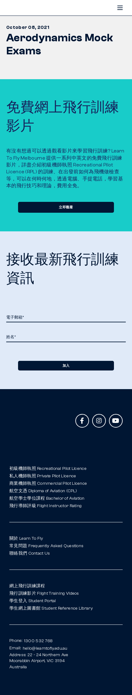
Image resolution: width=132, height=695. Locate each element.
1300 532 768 (38, 640)
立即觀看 (66, 207)
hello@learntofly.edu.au (45, 648)
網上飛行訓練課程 (27, 586)
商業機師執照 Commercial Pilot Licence (48, 483)
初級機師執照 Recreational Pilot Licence (48, 468)
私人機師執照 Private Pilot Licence (42, 476)
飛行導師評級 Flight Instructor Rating (45, 505)
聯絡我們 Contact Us (29, 553)
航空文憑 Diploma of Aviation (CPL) (43, 490)
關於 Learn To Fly (26, 538)
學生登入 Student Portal (32, 600)
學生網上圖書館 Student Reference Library (51, 608)
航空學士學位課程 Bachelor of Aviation (47, 498)
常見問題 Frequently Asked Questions (46, 545)
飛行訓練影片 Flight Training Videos (44, 593)
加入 (66, 365)
